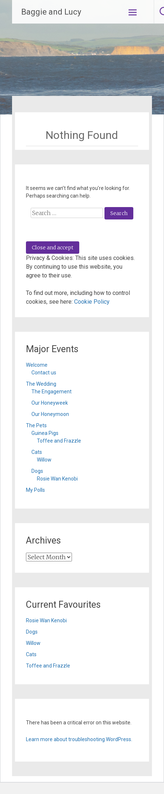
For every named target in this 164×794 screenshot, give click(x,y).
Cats (36, 452)
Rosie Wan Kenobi (57, 479)
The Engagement (51, 391)
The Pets (36, 425)
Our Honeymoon (50, 414)
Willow (44, 460)
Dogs (37, 471)
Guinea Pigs (44, 433)
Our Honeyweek (49, 403)
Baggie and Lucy (51, 11)
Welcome (36, 365)
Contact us (43, 372)
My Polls (35, 490)
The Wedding (41, 384)
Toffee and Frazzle (59, 441)
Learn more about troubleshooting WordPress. (79, 739)
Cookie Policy (92, 301)
